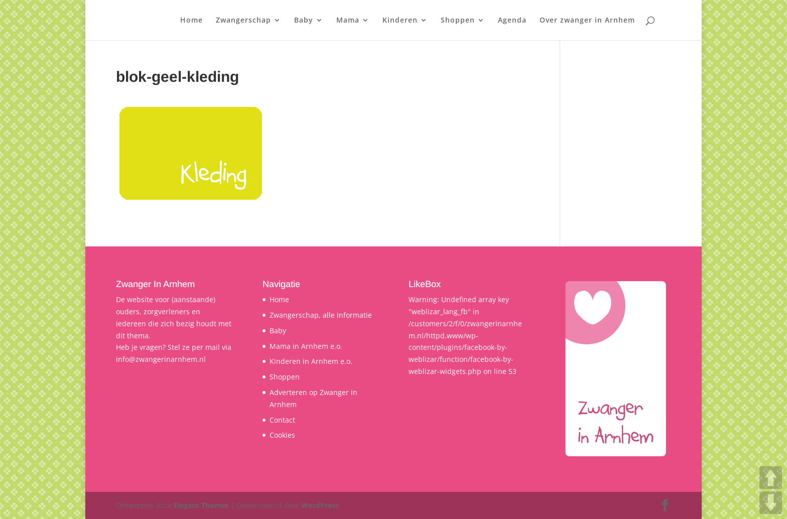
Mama (347, 21)
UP (770, 477)
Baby (303, 21)
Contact (282, 420)
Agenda (512, 21)
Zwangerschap (243, 21)
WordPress (320, 505)
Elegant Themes (201, 505)
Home (191, 21)
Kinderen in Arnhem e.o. (311, 361)
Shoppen (458, 21)
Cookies (282, 435)
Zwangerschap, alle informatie (321, 315)
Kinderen (400, 21)
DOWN (770, 502)
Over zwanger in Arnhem (587, 21)
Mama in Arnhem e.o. (306, 346)
